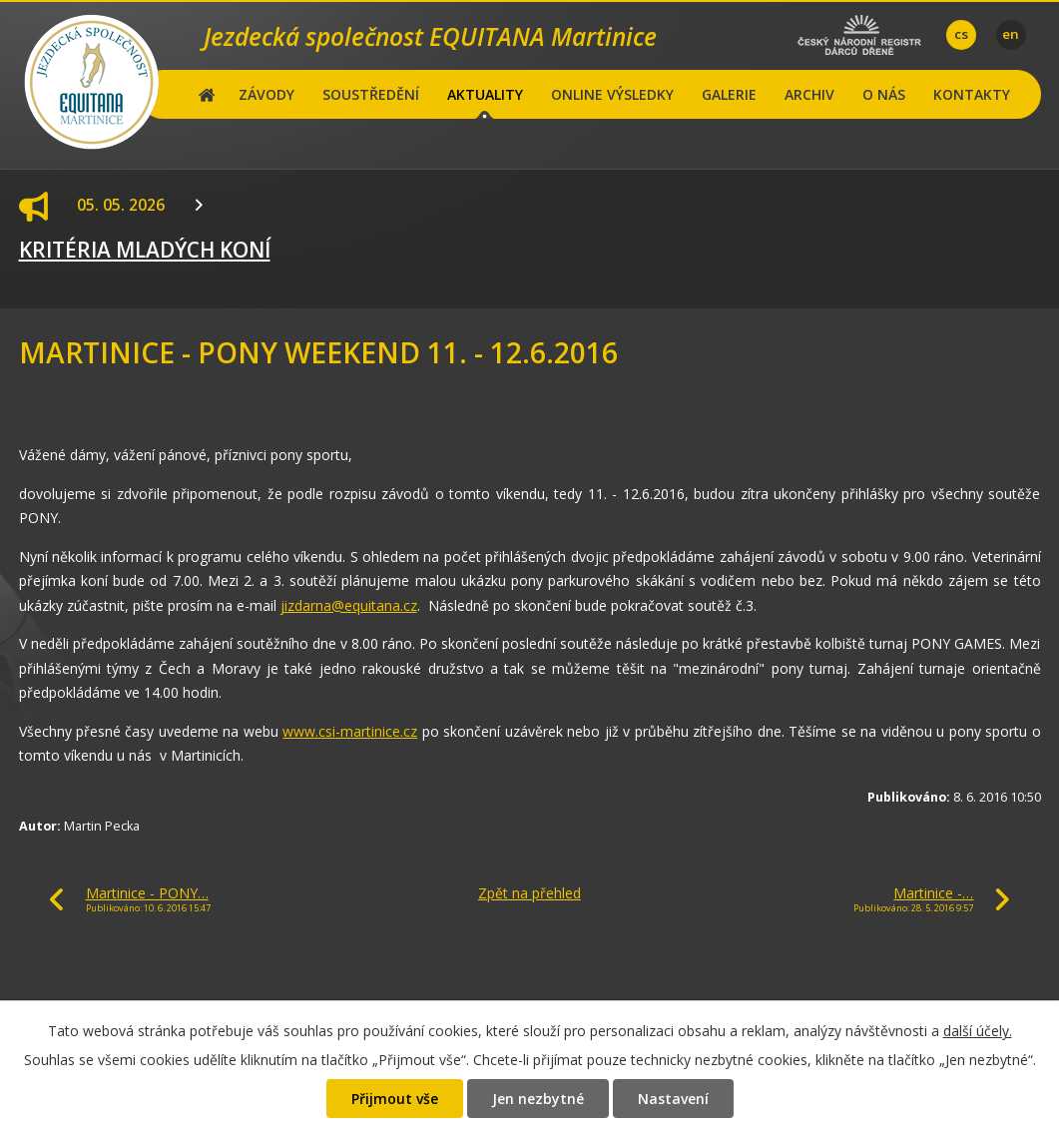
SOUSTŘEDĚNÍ (370, 94)
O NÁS (883, 94)
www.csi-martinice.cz (349, 731)
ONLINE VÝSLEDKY (612, 94)
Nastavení (673, 1098)
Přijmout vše (394, 1098)
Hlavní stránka (207, 94)
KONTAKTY (971, 94)
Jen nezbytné (538, 1098)
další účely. (977, 1030)
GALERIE (729, 94)
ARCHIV (809, 94)
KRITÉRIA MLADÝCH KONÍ (144, 250)
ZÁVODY (266, 94)
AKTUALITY (485, 94)
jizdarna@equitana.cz (348, 605)
